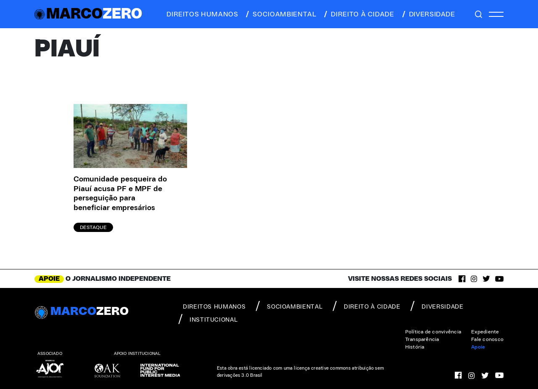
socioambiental (280, 14)
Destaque (93, 227)
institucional (207, 319)
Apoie (478, 346)
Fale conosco (487, 339)
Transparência (422, 339)
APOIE (49, 278)
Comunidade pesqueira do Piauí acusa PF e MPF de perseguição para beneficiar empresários (120, 194)
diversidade (428, 14)
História (415, 346)
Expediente (485, 331)
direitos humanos (200, 14)
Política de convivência (433, 331)
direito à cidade (358, 14)
